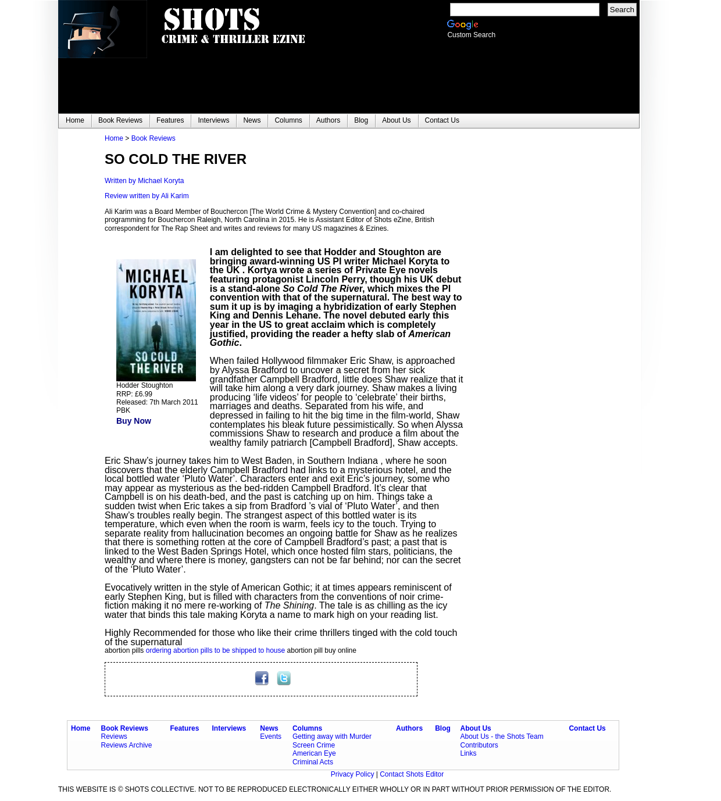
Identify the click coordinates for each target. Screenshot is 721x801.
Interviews (229, 728)
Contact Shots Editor (412, 774)
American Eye (314, 753)
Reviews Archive (126, 745)
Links (468, 753)
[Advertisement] (534, 308)
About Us (475, 728)
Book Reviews (153, 138)
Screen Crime (313, 745)
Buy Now (133, 420)
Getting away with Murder (332, 736)
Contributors (479, 745)
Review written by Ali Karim (147, 196)
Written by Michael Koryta (144, 181)
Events (270, 736)
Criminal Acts (312, 762)
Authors (409, 728)
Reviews (114, 736)
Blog (443, 728)
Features (184, 728)
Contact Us (587, 728)
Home (114, 138)
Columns (307, 728)
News (269, 728)
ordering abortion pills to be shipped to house (215, 650)
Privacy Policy (353, 774)
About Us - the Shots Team (501, 736)
